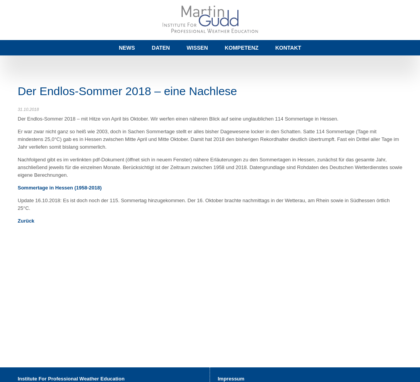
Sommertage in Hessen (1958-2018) (60, 188)
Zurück (26, 221)
